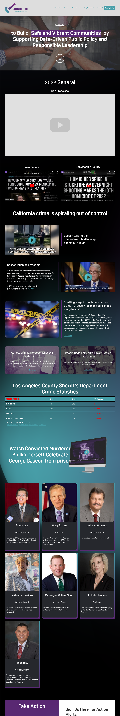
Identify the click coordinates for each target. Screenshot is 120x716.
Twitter (30, 288)
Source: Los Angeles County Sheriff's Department (26, 424)
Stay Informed (89, 8)
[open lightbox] (32, 185)
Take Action (76, 8)
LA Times (68, 335)
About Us (57, 8)
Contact (100, 8)
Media (66, 8)
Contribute (109, 8)
